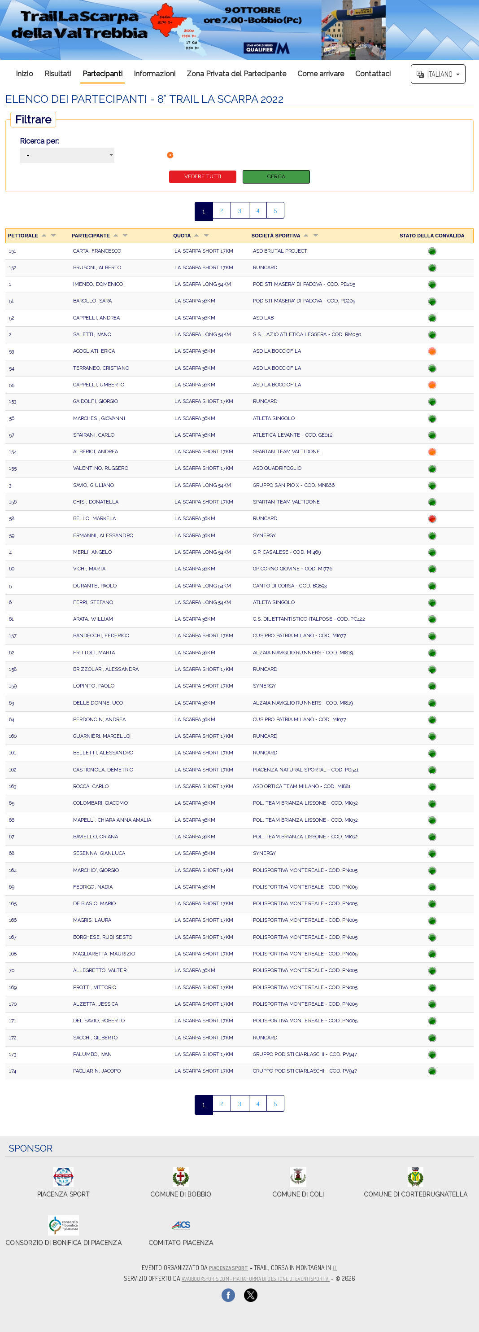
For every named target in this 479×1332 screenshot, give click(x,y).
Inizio (24, 74)
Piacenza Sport (228, 1268)
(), (340, 1268)
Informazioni (154, 74)
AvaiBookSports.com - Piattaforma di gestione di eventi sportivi (255, 1278)
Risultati (57, 74)
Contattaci (373, 74)
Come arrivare (320, 74)
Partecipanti (102, 74)
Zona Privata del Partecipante (236, 74)
